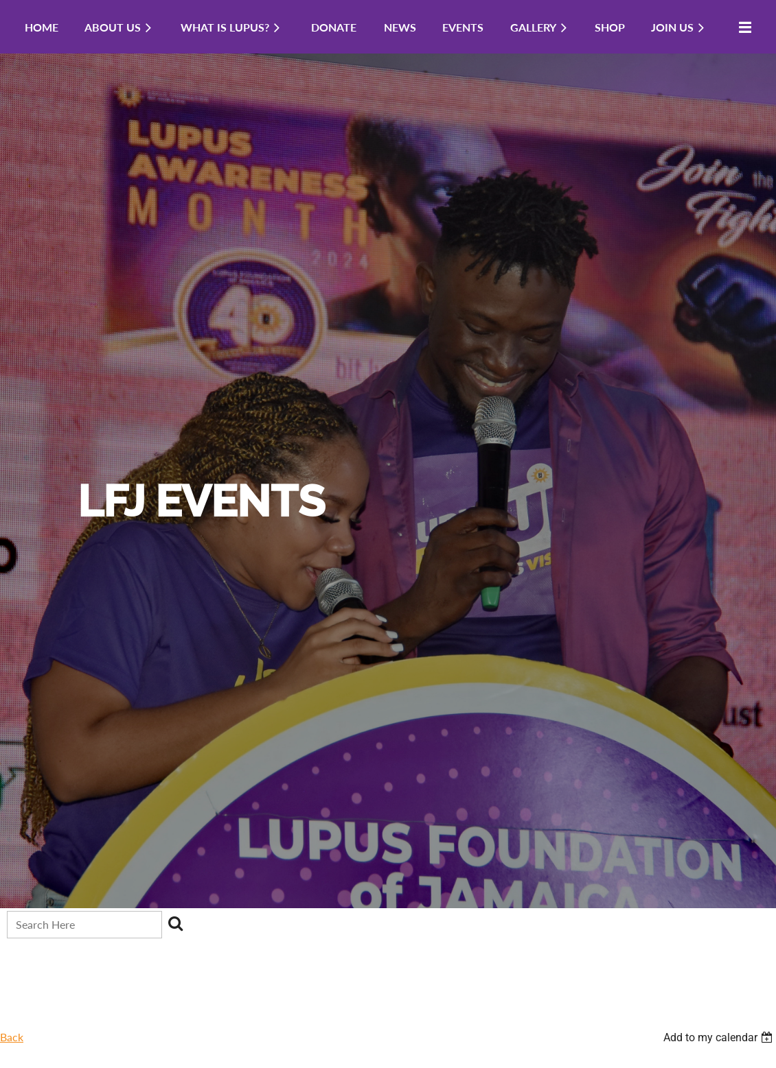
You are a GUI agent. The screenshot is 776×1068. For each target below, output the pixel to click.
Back (11, 1036)
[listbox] (719, 1037)
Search (175, 923)
